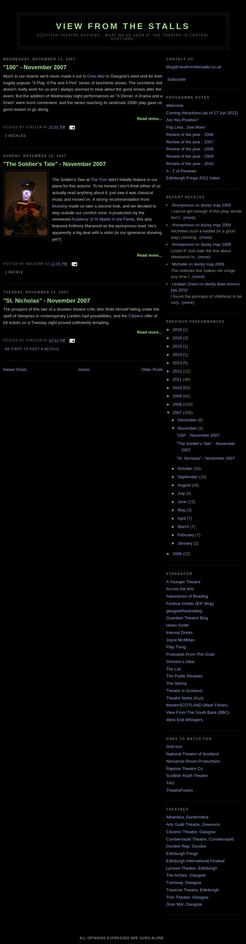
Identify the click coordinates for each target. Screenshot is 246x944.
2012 (178, 371)
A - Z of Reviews (181, 171)
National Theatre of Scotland (192, 753)
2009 (178, 396)
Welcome (174, 105)
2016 (178, 338)
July (182, 493)
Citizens (135, 315)
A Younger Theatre (183, 581)
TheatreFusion (179, 790)
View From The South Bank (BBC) (197, 712)
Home (84, 369)
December (188, 420)
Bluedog (59, 206)
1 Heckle (14, 272)
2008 (178, 404)
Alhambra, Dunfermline (187, 817)
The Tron (99, 179)
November (188, 428)
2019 (178, 329)
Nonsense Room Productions (193, 761)
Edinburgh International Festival (195, 860)
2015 (178, 346)
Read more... (149, 118)
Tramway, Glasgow (183, 882)
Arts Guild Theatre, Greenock (193, 824)
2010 (178, 387)
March (184, 526)
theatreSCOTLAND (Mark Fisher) (196, 705)
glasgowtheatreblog (184, 610)
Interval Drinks (179, 632)
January (186, 543)
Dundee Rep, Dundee (186, 846)
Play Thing (176, 647)
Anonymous (183, 205)
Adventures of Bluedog (187, 596)
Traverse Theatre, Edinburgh (192, 889)
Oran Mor (96, 76)
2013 (178, 362)
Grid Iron (174, 746)
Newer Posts (15, 369)
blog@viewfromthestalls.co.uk (193, 66)
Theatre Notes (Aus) (185, 698)
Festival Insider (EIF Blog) (190, 603)
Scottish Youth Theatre (187, 775)
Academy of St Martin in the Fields (103, 219)
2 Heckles (15, 136)
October (186, 468)
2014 (178, 354)
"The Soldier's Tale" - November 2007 (54, 164)
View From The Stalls (123, 26)
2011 (178, 379)
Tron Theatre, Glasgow (187, 897)
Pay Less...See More (185, 127)
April (182, 518)
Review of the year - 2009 (189, 156)
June (183, 501)
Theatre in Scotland (184, 690)
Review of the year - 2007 (189, 142)
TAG (170, 783)
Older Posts (152, 369)
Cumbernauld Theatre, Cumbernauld (200, 839)
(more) (189, 217)
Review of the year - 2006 (189, 134)
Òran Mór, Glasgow (184, 904)
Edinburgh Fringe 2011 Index (193, 178)
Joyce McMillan (180, 640)
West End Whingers (184, 719)
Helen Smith (177, 625)
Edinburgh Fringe (182, 853)
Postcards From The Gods (190, 654)
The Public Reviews (184, 676)
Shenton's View (180, 661)
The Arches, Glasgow (186, 875)
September (188, 476)
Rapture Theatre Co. (185, 768)
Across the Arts (180, 588)
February (187, 534)
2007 (178, 412)
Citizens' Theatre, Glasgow (191, 831)
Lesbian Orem (185, 284)
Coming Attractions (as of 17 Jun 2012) (202, 112)
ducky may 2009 (216, 205)
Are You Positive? (182, 119)
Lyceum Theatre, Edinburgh (191, 868)
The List (173, 669)
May (182, 510)
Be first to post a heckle (32, 349)
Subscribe (176, 79)
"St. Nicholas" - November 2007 (46, 301)
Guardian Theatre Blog (187, 617)
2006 (178, 553)
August (185, 485)
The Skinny (176, 683)
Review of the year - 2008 (189, 149)
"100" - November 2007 (34, 67)
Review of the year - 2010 (189, 163)
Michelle (179, 264)
